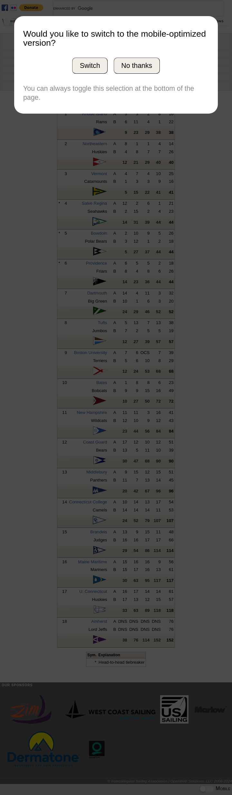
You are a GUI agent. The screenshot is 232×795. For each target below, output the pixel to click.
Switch (90, 66)
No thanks (136, 66)
